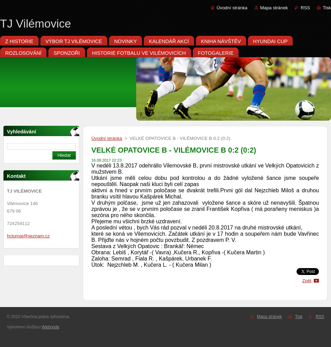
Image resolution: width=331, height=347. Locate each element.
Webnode (50, 327)
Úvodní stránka (232, 7)
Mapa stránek (274, 7)
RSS (305, 7)
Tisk (327, 7)
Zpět (306, 280)
